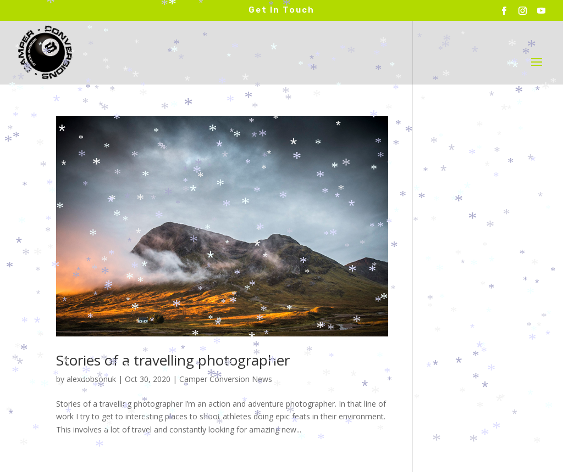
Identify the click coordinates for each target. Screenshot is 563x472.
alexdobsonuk (91, 379)
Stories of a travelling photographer (173, 360)
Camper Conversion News (225, 379)
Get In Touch (281, 10)
